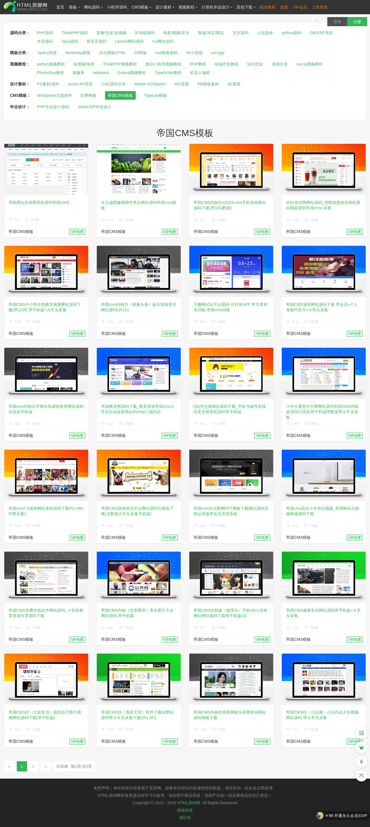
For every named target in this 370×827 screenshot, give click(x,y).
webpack (101, 72)
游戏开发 (280, 64)
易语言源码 (96, 41)
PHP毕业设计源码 (53, 107)
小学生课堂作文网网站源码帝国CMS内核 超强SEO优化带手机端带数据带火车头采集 (322, 411)
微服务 (79, 72)
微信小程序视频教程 (163, 64)
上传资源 (320, 7)
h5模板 (140, 52)
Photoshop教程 (50, 72)
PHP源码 (45, 32)
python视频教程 (51, 64)
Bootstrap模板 (78, 52)
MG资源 (181, 84)
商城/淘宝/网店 (211, 32)
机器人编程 (200, 72)
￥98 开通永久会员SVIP (346, 815)
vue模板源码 (166, 52)
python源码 (291, 32)
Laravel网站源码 (129, 41)
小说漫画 (265, 32)
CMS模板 (141, 7)
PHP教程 (198, 64)
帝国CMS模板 (120, 95)
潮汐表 (185, 817)
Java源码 (69, 41)
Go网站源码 (163, 41)
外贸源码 (45, 41)
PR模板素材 (208, 84)
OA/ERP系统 (321, 32)
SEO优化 (255, 64)
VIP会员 (300, 7)
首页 (60, 7)
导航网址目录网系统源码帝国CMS (39, 202)
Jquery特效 (47, 52)
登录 (337, 21)
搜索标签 (185, 810)
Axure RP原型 (80, 84)
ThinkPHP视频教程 (120, 64)
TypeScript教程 (168, 72)
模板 (74, 7)
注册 (357, 21)
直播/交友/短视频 (111, 32)
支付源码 (240, 32)
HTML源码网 (188, 803)
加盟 (284, 7)
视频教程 (188, 7)
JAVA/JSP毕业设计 (95, 107)
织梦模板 (88, 95)
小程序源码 (117, 7)
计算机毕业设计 (217, 7)
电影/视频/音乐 (176, 32)
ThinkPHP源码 (75, 32)
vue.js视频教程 (309, 64)
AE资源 (234, 84)
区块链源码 (145, 32)
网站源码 (93, 7)
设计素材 (165, 7)
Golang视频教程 (131, 72)
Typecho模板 (155, 95)
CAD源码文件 (114, 84)
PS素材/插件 (48, 84)
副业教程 (268, 7)
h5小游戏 (194, 52)
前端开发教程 (227, 64)
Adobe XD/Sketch (150, 84)
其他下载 (246, 7)
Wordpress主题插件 (54, 95)
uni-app (218, 52)
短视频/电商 (83, 64)
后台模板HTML (112, 52)
